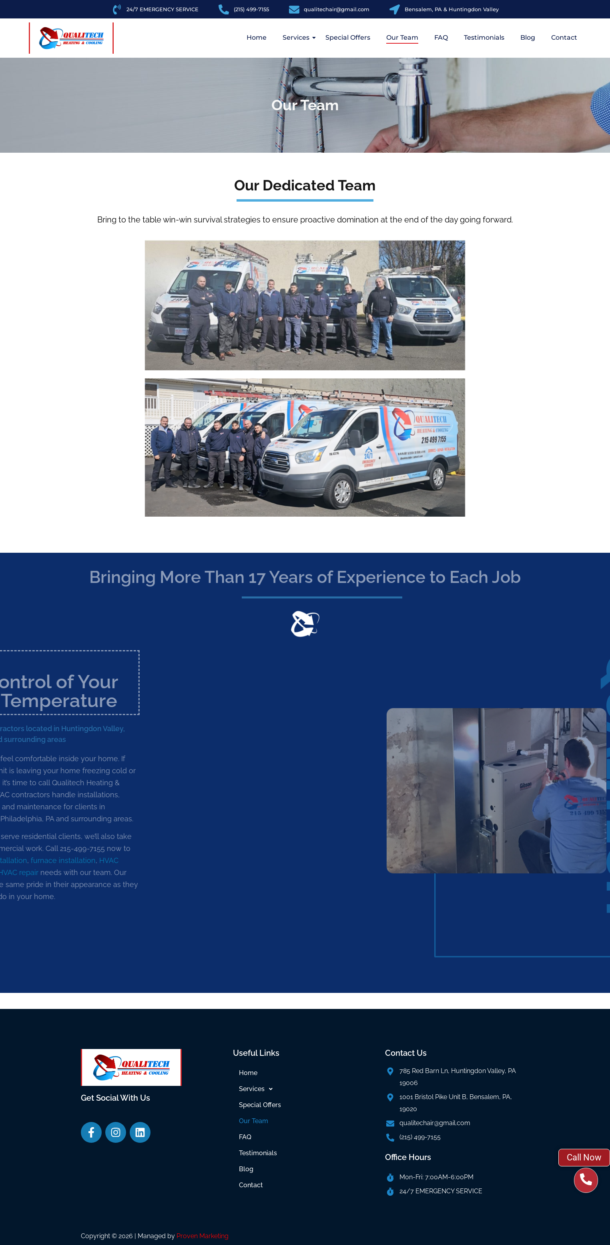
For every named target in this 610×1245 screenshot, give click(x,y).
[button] (305, 1089)
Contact (564, 37)
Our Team (402, 37)
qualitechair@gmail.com (434, 1123)
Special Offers (347, 37)
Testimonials (484, 37)
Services (298, 37)
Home (257, 37)
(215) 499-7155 (420, 1137)
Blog (527, 37)
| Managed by (181, 1236)
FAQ (441, 37)
